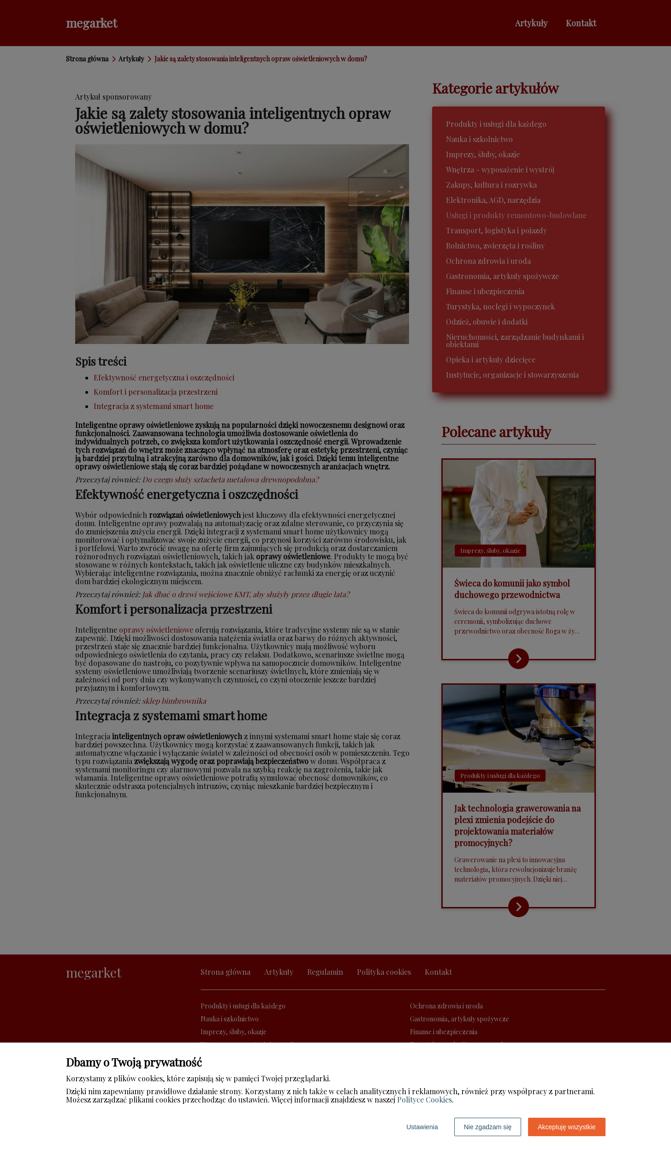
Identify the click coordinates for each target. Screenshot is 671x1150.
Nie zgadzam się (488, 1127)
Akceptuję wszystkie (566, 1127)
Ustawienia (422, 1127)
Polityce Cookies (424, 1099)
